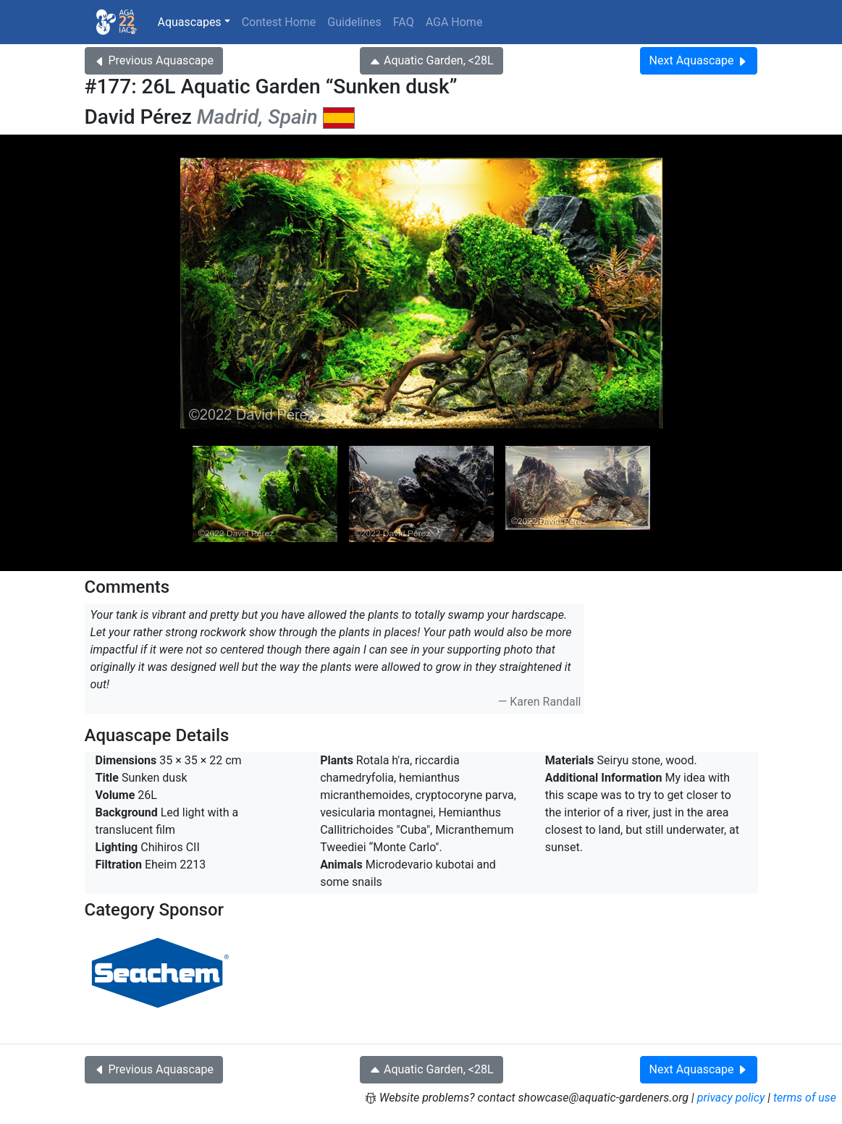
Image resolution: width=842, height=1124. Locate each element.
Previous (154, 60)
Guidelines (354, 22)
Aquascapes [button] (190, 22)
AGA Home (454, 22)
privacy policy (731, 1097)
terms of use (804, 1097)
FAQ (403, 22)
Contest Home (279, 22)
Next (699, 60)
